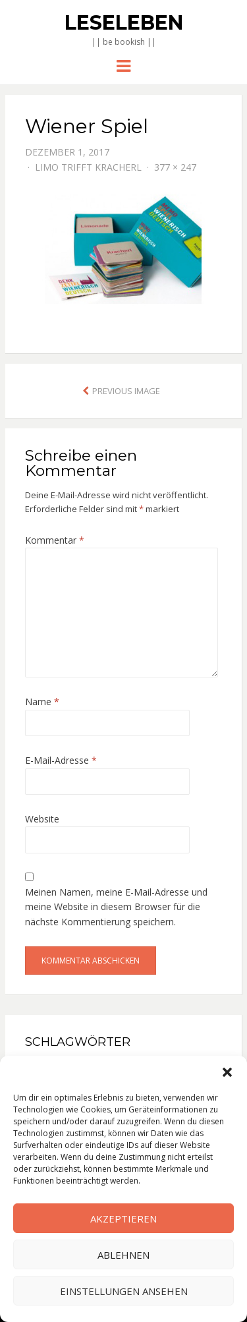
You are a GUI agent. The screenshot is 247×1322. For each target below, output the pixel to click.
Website (42, 819)
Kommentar (54, 540)
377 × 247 (175, 167)
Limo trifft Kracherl (88, 167)
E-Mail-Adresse (61, 760)
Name (42, 701)
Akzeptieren (123, 1218)
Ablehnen (123, 1254)
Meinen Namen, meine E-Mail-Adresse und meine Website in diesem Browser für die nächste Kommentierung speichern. (116, 907)
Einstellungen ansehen (124, 1291)
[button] (227, 1072)
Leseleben (124, 23)
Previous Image (126, 391)
